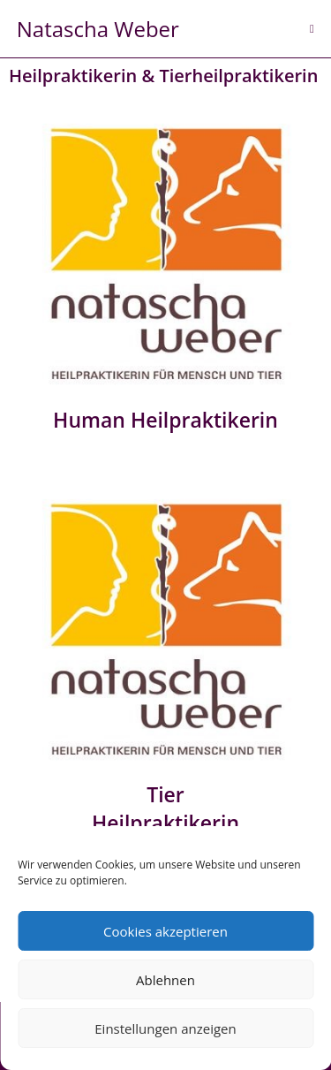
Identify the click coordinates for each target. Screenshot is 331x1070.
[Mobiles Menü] (312, 28)
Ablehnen (165, 980)
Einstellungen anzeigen (165, 1028)
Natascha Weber (98, 28)
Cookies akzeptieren (165, 931)
